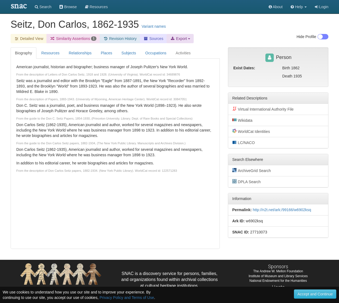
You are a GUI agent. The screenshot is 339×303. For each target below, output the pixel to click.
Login (321, 7)
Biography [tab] (23, 53)
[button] (299, 7)
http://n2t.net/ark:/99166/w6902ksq (282, 210)
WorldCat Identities (251, 131)
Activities (183, 53)
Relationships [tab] (80, 53)
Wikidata (242, 120)
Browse (68, 7)
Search (43, 7)
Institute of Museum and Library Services (278, 276)
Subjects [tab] (128, 53)
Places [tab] (106, 53)
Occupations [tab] (156, 53)
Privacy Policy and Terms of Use (126, 297)
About (276, 7)
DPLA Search (246, 181)
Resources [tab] (50, 53)
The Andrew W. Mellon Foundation (278, 271)
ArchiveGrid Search (251, 170)
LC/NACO (243, 142)
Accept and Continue (315, 294)
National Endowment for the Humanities (278, 281)
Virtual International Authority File (263, 109)
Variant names (154, 26)
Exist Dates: (244, 68)
